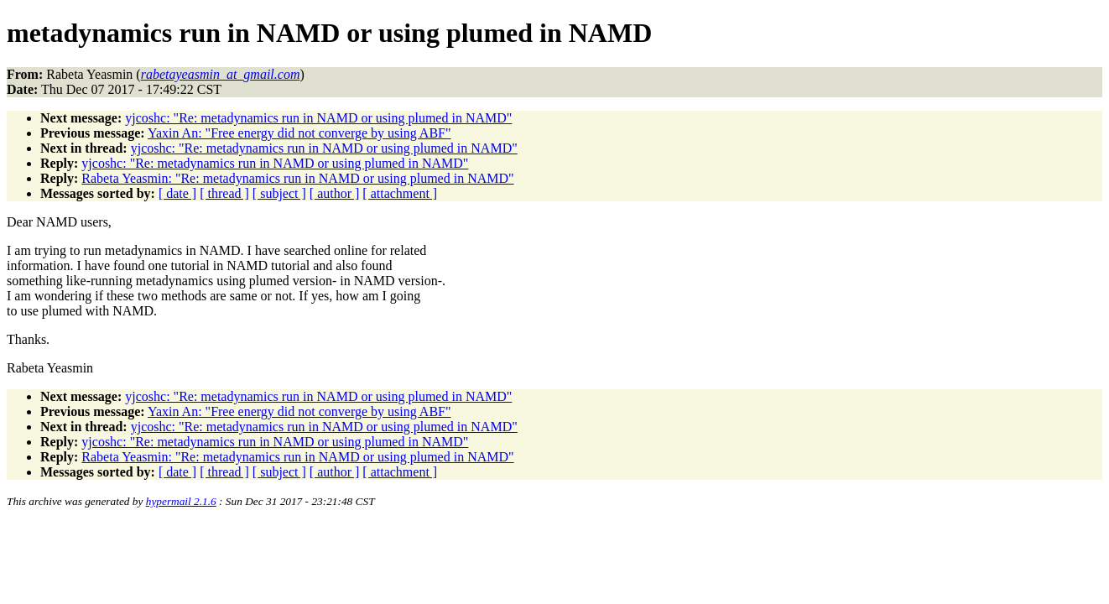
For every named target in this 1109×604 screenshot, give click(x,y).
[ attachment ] (399, 193)
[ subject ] (279, 193)
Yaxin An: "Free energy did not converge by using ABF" (299, 133)
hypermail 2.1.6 (181, 501)
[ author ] (335, 193)
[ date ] (177, 193)
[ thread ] (224, 193)
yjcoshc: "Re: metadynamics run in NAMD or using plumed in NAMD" (318, 118)
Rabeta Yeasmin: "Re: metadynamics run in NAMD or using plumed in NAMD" (297, 178)
